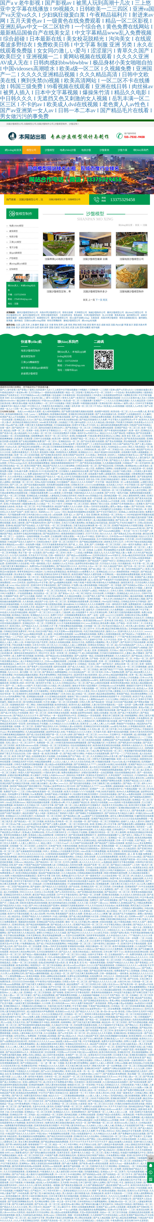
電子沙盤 (13, 247)
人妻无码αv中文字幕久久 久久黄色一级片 (50, 1120)
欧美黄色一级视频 (51, 1185)
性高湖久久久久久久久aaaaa (42, 1041)
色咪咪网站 (66, 1022)
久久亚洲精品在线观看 (56, 696)
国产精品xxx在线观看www (79, 555)
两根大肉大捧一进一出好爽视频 (107, 1066)
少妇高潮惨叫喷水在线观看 (31, 591)
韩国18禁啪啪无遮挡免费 (116, 873)
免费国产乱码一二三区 (14, 791)
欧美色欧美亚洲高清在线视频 (107, 745)
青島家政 (78, 315)
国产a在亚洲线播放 (109, 900)
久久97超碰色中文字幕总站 (111, 1025)
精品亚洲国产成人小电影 (34, 813)
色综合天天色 (78, 642)
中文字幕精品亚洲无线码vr (49, 599)
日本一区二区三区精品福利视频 (138, 1066)
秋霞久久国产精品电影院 (30, 772)
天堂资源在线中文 (114, 789)
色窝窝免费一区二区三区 (15, 699)
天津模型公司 (81, 312)
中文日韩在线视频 (33, 1060)
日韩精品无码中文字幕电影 (134, 601)
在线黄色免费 (51, 857)
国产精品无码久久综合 (11, 906)
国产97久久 (28, 650)
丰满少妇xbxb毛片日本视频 (91, 458)
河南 (84, 325)
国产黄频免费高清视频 (67, 995)
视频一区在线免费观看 (78, 1215)
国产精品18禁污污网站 (74, 753)
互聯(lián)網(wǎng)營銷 (35, 320)
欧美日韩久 (15, 626)
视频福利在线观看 (27, 922)
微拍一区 (69, 922)
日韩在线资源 (127, 1085)
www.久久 (64, 783)
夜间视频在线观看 (60, 1150)
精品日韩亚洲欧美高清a (116, 629)
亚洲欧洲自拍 (120, 1033)
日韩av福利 (31, 791)
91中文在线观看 (146, 887)
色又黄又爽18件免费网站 (77, 1063)
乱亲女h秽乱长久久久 (111, 827)
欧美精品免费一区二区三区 (132, 547)
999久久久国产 (139, 922)
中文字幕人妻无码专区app (73, 1125)
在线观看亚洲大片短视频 (44, 756)
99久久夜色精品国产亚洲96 (47, 906)
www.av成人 (29, 778)
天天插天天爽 (147, 710)
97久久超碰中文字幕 (93, 639)
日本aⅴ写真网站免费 (114, 672)
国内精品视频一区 (113, 496)
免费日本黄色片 (84, 520)
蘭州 (37, 325)
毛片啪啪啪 (118, 1158)
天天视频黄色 (92, 870)
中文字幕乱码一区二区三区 (46, 539)
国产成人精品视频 (80, 417)
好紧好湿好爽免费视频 (18, 775)
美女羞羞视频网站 (140, 1052)
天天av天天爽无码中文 (56, 832)
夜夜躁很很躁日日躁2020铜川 (65, 1049)
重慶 (42, 325)
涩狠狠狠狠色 (120, 854)
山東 (65, 325)
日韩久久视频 (118, 487)
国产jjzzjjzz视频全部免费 (31, 634)
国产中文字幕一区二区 (59, 987)
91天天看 (130, 539)
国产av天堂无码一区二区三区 (72, 1033)
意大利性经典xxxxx (61, 1003)
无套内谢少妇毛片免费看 (59, 1006)
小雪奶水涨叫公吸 (51, 772)
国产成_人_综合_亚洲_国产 (81, 544)
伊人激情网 (120, 832)
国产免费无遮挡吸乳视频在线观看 (78, 411)
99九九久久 (109, 976)
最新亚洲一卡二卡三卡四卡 (82, 1093)
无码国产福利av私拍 (120, 933)
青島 (70, 325)
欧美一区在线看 (95, 498)
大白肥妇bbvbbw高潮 (22, 458)
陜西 (80, 325)
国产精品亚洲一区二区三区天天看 (101, 810)
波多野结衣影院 (85, 713)
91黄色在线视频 (70, 846)
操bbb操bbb (68, 604)
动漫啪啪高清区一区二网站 (23, 705)
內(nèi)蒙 (120, 325)
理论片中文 (44, 653)
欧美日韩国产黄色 (33, 466)
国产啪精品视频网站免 (64, 889)
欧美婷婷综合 (122, 797)
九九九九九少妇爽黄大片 (120, 1196)
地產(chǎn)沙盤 (68, 150)
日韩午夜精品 (130, 1109)
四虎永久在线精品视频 (60, 642)
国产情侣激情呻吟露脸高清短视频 (34, 1025)
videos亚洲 (85, 851)
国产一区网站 (146, 851)
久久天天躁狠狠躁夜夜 (14, 1172)
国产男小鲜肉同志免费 (16, 1144)
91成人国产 (28, 906)
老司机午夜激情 (35, 1077)
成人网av (53, 783)
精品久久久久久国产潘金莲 (113, 433)
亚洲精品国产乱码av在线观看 (51, 922)
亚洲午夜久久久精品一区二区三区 (87, 1153)
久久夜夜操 (85, 911)
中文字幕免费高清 (45, 506)
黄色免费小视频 (108, 623)
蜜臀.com (34, 990)
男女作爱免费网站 (48, 675)
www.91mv (104, 734)
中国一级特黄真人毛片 (41, 563)
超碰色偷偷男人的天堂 (78, 607)
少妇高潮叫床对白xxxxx (33, 808)
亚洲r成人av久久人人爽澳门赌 (98, 914)
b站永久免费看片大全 (135, 786)
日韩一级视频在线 (108, 973)
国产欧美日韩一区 (129, 984)
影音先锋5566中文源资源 (136, 1220)
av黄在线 (142, 965)
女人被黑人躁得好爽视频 (39, 520)
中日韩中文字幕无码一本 (135, 509)
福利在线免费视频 (8, 857)
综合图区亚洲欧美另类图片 (86, 794)
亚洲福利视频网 (36, 1085)
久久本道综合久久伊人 (117, 935)
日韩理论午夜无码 (144, 862)
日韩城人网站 (141, 1093)
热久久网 (82, 474)
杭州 (32, 327)
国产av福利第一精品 (84, 656)
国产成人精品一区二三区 (100, 569)
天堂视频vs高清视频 (47, 1036)
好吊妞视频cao (13, 1150)
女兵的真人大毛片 (115, 485)
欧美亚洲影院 (135, 1036)
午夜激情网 (127, 734)
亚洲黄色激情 (6, 1030)
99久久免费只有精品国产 (83, 1003)
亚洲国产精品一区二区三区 (128, 428)
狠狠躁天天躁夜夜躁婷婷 (73, 906)
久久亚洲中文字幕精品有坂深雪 (105, 941)
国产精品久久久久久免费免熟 (109, 949)
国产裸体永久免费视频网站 (55, 672)
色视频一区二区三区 (24, 726)
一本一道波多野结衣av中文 (64, 715)
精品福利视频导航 (119, 675)
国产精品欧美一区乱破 (102, 702)
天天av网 (100, 629)
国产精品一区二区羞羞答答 (98, 1020)
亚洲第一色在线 (69, 949)
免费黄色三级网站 (104, 468)
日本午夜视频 (6, 1036)
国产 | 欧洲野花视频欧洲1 (20, 479)
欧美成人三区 (84, 759)
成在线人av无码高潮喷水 (48, 1182)
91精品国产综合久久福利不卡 (22, 542)
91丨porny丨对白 (59, 512)
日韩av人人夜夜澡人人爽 (106, 1060)
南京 (99, 325)
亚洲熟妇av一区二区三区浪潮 (32, 960)
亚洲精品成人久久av (24, 420)
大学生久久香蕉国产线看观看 (95, 1128)
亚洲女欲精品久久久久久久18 (77, 1191)
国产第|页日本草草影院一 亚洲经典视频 (82, 599)
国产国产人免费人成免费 (54, 824)
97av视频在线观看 (131, 960)
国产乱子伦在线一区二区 (51, 781)
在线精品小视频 (114, 778)
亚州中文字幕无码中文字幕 (27, 881)
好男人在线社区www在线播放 (57, 1158)
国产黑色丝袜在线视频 (91, 463)
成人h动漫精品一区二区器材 (50, 1115)
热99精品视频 (123, 474)
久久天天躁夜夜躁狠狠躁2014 (71, 623)
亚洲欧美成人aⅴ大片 (114, 1039)
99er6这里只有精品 (111, 601)
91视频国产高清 (11, 596)
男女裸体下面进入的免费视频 (60, 1218)
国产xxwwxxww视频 (95, 919)
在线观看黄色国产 (101, 927)
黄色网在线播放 (40, 479)
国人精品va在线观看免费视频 (59, 764)
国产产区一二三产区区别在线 (125, 753)
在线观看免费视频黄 (104, 656)
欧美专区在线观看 (59, 770)
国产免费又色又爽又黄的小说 (122, 688)
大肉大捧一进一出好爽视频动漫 (94, 748)
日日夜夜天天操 (120, 1055)
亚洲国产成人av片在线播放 (13, 417)
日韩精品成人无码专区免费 (70, 865)
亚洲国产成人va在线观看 (92, 1017)
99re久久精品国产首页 (88, 1036)
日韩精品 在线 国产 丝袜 (11, 865)
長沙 (18, 327)
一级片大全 (136, 927)
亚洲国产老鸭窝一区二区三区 (69, 1106)
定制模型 (13, 269)
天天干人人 (11, 547)
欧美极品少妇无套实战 (97, 523)
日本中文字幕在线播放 (70, 838)
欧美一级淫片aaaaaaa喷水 (110, 1079)
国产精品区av (128, 634)
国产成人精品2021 (107, 1150)
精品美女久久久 (95, 808)
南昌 (108, 325)
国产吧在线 (116, 748)
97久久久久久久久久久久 (33, 854)
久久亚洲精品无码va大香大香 (104, 756)
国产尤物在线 (143, 1207)
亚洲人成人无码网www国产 (131, 916)
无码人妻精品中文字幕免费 (129, 1131)
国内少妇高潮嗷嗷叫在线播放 (114, 1036)
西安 (89, 325)
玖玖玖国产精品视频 (123, 702)
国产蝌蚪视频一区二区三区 (101, 1123)
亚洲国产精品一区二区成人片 (85, 439)
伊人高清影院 (64, 686)
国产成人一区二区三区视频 (13, 496)
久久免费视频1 (117, 610)
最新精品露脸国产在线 (23, 971)
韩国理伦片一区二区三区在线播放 (46, 965)
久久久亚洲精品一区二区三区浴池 (61, 1104)
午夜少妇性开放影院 (106, 791)
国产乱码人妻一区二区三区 (47, 1204)
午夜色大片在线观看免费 (98, 753)
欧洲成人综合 (88, 618)
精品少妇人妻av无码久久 (59, 531)
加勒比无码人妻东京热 (134, 778)
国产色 (3, 854)
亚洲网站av (24, 1163)
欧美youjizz (49, 1215)
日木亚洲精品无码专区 (45, 998)
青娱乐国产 (61, 721)
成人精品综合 (14, 916)
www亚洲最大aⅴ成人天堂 (82, 468)
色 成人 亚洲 (91, 650)
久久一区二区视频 (39, 987)
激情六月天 (21, 748)
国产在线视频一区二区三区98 (100, 1030)
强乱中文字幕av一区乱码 (131, 650)
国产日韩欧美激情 (45, 669)
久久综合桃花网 (21, 840)
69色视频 (64, 637)
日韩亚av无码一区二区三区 (75, 982)
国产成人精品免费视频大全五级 (84, 916)
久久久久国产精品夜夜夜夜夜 (101, 965)
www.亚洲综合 (92, 623)
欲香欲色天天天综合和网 (100, 1055)
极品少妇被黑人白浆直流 (121, 1142)
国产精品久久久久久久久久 (80, 588)
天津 (27, 325)
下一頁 (98, 299)
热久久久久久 (106, 534)
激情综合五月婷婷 (133, 1182)
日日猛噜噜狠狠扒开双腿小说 (20, 930)
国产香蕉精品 (142, 963)
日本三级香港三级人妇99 (131, 767)
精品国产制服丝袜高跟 (49, 873)
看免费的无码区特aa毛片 (103, 797)
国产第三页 (35, 1193)
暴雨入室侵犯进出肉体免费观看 (46, 1163)
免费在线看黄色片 (20, 452)
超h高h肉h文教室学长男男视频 (34, 1009)
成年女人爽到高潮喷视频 (122, 816)
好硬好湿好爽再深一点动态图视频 (98, 772)
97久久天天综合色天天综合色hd (100, 906)
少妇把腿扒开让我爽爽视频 (25, 968)
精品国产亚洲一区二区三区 (97, 865)
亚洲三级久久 (31, 512)
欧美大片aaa (115, 1163)
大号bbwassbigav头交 (18, 463)
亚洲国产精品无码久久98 (46, 726)
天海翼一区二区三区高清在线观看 (86, 740)
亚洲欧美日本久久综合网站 (87, 1136)
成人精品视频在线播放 (104, 520)
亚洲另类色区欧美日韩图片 (47, 1125)
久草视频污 (110, 593)
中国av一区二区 (141, 658)
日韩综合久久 (114, 930)
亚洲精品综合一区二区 (69, 441)
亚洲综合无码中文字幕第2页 (57, 574)
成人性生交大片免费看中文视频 (23, 658)
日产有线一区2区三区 (100, 658)
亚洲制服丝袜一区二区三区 (27, 577)
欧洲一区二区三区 (54, 848)
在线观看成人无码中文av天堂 (42, 1058)
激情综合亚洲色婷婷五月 (26, 653)
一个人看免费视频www (15, 976)
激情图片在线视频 (69, 539)
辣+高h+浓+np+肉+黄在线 (113, 1011)
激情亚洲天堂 (127, 582)
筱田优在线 (97, 952)
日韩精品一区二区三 (74, 1014)
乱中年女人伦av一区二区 (91, 566)
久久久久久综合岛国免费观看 (134, 819)
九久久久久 (13, 672)
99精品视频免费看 (43, 762)
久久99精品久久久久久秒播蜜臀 (90, 604)
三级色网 (66, 612)
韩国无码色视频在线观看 (38, 802)
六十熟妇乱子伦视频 (78, 832)
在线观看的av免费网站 (82, 707)
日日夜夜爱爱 (91, 979)
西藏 (8, 327)
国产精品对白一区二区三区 (49, 862)
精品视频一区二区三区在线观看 (101, 1117)
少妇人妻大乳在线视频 (108, 859)
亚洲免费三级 (131, 949)
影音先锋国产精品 (37, 797)
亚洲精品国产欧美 (80, 1158)
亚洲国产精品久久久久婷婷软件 (37, 916)
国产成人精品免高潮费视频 (124, 1218)
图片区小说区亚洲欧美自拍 (35, 1196)
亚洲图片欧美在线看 (106, 710)
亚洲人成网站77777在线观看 (34, 789)
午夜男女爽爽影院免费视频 (31, 1079)
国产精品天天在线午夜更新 (87, 827)
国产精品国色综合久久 (14, 639)
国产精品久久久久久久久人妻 (103, 982)
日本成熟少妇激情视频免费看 (122, 477)
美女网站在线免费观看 (123, 417)
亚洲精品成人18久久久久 (129, 593)
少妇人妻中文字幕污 (10, 1014)
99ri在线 (74, 1182)
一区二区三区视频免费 (73, 430)
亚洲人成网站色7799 (32, 1082)
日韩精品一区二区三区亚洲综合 (55, 745)
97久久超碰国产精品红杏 (78, 802)
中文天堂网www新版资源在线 (68, 631)
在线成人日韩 (103, 1220)
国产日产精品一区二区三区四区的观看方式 (131, 1014)
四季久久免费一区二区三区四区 (138, 1041)
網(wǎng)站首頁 (13, 150)
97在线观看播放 (25, 593)
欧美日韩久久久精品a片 (36, 759)
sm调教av (47, 688)
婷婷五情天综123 (9, 1044)
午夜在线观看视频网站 (76, 1047)
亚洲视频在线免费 (35, 696)
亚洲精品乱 (124, 1166)
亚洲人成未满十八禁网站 (46, 1001)
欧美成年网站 (22, 965)
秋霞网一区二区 (54, 490)
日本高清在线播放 (108, 794)
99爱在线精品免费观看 (78, 767)
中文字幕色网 (129, 718)
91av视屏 (45, 536)
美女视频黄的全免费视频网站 (32, 1136)
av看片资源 (5, 1077)
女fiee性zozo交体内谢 (26, 509)
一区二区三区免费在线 (61, 525)
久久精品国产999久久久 (95, 930)
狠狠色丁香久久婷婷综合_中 (33, 957)
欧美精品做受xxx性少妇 (15, 667)
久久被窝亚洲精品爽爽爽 (134, 1177)
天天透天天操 (61, 629)
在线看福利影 (120, 468)
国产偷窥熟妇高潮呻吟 (141, 797)
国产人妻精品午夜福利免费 (111, 1144)
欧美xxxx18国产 (25, 686)
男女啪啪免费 (130, 441)
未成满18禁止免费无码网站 (42, 721)
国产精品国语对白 (51, 534)
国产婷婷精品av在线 (92, 1174)
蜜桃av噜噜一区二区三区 (141, 1120)
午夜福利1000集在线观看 (59, 417)
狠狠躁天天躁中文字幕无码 (139, 686)
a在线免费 (58, 515)
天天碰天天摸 (99, 732)
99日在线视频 (132, 1039)
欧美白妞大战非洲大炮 (89, 846)
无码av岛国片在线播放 (45, 482)
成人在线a (128, 1079)
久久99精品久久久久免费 (105, 1134)
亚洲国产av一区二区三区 (108, 618)
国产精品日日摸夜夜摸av (88, 848)
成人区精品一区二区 (60, 973)
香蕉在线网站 (73, 1128)
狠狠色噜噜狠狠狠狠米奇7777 (65, 463)
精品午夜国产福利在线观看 (70, 1028)
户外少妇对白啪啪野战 (104, 737)
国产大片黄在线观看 (118, 987)
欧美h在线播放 (109, 1191)
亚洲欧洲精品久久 (12, 1006)
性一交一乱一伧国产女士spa (52, 658)
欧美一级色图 (69, 490)
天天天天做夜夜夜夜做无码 (55, 544)
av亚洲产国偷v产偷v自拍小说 (61, 1117)
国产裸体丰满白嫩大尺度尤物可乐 (98, 1204)
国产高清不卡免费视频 (16, 501)
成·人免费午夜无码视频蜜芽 (62, 479)
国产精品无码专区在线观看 (60, 1136)
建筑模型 (13, 231)
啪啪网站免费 (26, 691)
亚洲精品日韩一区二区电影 (23, 1115)
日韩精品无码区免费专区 (15, 631)
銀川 (131, 325)
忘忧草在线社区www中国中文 (107, 555)
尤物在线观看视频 (45, 705)
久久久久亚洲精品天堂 (52, 1014)
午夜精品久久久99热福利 (28, 1071)
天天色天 (34, 452)
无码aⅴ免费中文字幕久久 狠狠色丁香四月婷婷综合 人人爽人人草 (58, 941)
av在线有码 (31, 710)
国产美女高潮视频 (114, 441)
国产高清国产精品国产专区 (66, 699)
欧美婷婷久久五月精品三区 (27, 805)
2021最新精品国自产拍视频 (73, 729)
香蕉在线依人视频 (137, 599)
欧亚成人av (142, 688)
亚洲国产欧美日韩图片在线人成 (131, 1047)
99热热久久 (104, 591)
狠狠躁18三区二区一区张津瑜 (81, 1085)
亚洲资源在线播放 (130, 851)
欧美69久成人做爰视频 (80, 705)
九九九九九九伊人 (8, 520)
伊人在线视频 (101, 1049)
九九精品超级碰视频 (35, 732)
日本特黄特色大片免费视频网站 (92, 1201)
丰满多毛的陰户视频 (26, 1147)
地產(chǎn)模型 (16, 226)
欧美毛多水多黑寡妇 (24, 1030)
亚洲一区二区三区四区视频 (27, 455)
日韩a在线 (129, 1147)
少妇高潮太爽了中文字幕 (137, 610)
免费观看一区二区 (45, 743)
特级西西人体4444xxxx (133, 1009)
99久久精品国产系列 (113, 566)
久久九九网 (139, 1068)
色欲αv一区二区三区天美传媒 (114, 1212)
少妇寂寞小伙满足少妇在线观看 (112, 764)
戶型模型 (13, 258)
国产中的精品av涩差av (133, 585)
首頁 (137, 225)
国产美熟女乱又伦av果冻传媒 (128, 534)
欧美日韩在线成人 (82, 952)
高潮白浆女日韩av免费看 (136, 615)
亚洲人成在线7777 (18, 838)
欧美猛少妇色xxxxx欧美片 (111, 1109)
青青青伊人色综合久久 (133, 745)
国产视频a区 (98, 558)
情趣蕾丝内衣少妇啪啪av (71, 620)
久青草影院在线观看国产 (58, 854)
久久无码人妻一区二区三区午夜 (102, 729)
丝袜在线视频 (106, 922)
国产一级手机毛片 (105, 664)
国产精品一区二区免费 (90, 895)
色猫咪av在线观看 (54, 808)
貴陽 (51, 327)
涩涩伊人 (112, 455)
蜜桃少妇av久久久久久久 (137, 957)
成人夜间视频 (140, 734)
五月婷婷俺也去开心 (46, 707)
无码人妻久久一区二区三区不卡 (21, 743)
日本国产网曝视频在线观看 (125, 707)
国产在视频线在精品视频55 (38, 908)
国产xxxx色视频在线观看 (69, 998)
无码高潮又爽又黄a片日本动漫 (64, 1009)
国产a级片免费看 (70, 1163)
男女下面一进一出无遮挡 (30, 553)
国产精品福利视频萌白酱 (38, 925)
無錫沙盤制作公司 (97, 312)
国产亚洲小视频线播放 (101, 471)
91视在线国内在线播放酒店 (24, 876)
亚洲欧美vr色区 (17, 683)
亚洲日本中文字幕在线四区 (44, 585)
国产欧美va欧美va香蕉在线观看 (94, 1163)
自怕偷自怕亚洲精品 (140, 580)
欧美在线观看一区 (23, 1117)
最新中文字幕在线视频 (124, 862)
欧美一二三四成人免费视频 (80, 553)
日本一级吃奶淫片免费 (117, 604)
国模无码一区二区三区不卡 (82, 629)
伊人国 (46, 447)
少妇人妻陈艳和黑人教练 (134, 496)
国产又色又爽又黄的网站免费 (85, 973)
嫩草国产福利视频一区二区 (76, 1166)
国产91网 (88, 737)
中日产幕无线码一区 (24, 1039)
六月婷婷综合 (141, 775)
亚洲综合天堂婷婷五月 (97, 775)
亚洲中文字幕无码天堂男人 (38, 1109)
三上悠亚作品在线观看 (101, 444)
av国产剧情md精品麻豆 (82, 1120)
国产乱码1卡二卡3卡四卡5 (80, 718)
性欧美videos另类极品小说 (90, 496)
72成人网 (94, 751)
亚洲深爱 (28, 439)
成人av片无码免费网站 (31, 1158)
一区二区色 (21, 1180)
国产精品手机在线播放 (37, 827)
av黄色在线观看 (132, 482)
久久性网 (46, 1003)
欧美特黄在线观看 (125, 607)
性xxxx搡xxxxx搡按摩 (20, 1120)
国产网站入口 (132, 1025)
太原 (18, 325)
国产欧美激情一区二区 (76, 1177)
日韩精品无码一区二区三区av (114, 1136)
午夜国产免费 (51, 1155)
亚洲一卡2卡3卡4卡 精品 (11, 490)
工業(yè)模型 (15, 242)
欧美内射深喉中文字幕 (11, 1017)
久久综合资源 (27, 604)
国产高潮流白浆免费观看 (115, 1074)
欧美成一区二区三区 (26, 506)
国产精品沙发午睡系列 (62, 528)
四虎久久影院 (66, 1147)
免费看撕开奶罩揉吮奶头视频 (19, 1125)
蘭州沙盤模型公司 (116, 312)
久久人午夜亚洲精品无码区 (27, 1220)
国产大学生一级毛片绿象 (117, 493)
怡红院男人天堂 (27, 607)
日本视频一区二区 (92, 626)
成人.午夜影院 (101, 998)
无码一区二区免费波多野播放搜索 (28, 558)
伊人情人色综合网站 (10, 1158)
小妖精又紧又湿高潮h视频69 (27, 1003)
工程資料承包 (66, 315)
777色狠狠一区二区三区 (138, 829)
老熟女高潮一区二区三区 (127, 664)
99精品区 (135, 572)
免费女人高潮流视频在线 (109, 634)
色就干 (115, 767)
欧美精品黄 (129, 1115)
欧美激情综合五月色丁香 (25, 829)
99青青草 (80, 775)
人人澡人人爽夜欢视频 (137, 870)
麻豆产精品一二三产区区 (12, 637)
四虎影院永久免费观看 (67, 452)
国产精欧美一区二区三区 (86, 734)
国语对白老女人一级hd (112, 848)
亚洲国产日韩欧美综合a (48, 1147)
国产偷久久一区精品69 (23, 1001)
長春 (13, 327)
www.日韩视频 (7, 618)
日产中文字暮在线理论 (68, 895)
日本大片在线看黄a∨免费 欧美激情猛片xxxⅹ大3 (45, 859)
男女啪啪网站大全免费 (114, 550)
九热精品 (93, 509)
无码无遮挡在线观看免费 (17, 987)
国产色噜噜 (58, 992)
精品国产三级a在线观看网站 (64, 474)
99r (103, 626)
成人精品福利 (20, 433)
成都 (103, 325)
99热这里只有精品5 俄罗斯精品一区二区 (133, 1204)
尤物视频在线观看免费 (76, 580)
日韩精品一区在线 (86, 664)
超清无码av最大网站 (71, 1204)
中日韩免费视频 (98, 851)
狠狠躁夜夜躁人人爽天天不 (13, 664)
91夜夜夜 (14, 634)
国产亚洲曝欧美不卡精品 (38, 1022)
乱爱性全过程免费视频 (78, 976)
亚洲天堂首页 (63, 1153)
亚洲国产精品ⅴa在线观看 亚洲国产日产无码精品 (51, 547)
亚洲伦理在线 (18, 925)
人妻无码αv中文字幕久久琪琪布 (67, 878)
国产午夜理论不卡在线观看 (132, 721)
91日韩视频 (13, 607)
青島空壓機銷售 (54, 320)
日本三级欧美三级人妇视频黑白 (107, 783)
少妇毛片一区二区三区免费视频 (123, 1028)
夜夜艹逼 (96, 1191)
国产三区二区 (16, 485)
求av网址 (80, 1117)
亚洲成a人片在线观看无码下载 (129, 1125)
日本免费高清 (143, 718)
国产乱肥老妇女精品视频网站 (59, 1101)
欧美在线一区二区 (119, 411)
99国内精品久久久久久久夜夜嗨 (89, 493)
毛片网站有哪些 (42, 1201)
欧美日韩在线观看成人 (66, 759)
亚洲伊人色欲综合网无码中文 (37, 1049)
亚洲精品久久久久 (62, 1112)
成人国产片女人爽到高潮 (91, 1039)
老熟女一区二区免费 (74, 710)
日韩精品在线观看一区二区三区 (56, 1017)
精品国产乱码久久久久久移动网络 (59, 466)
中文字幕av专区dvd (105, 1131)
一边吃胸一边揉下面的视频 (68, 669)
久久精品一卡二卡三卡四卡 (50, 504)
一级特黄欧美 (59, 984)
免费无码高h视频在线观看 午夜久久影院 (118, 680)
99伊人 (46, 851)
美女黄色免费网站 (139, 694)
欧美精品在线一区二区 (122, 658)
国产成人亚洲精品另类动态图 (117, 800)
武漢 (72, 327)
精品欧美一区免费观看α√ (49, 509)
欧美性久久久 (146, 1039)
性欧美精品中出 (65, 675)
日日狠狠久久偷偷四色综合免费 (74, 471)
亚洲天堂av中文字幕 (9, 944)
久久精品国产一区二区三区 (41, 748)
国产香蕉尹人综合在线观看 (40, 667)
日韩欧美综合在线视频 (135, 591)
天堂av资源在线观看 (89, 1212)
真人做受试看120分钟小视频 (69, 1172)
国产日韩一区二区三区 (33, 550)
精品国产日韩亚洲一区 (101, 1044)
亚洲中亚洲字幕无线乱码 (111, 439)
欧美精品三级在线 (20, 615)
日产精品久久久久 (30, 626)
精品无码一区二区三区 (60, 938)
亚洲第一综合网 (67, 990)
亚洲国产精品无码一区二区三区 (88, 925)
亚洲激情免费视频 (74, 930)
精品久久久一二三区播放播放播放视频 (67, 1096)
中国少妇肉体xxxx (57, 789)
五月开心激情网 (70, 862)
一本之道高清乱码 (22, 498)
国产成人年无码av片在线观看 (15, 713)
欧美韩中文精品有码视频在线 (28, 534)
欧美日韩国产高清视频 (52, 569)
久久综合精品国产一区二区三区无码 (86, 672)
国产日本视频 (53, 1180)
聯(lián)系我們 (140, 150)
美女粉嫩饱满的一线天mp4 (30, 580)
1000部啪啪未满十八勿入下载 (29, 618)
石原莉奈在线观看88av (30, 718)
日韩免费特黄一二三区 (98, 1161)
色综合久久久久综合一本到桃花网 (66, 778)
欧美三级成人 (14, 859)
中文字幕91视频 (80, 1006)
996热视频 (110, 1017)
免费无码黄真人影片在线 (142, 954)
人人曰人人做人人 (61, 762)
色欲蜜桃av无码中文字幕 (96, 460)
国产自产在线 (18, 1174)
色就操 (74, 713)
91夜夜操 (51, 797)
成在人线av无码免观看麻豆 (43, 487)
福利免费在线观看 (106, 840)
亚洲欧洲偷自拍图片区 (129, 808)
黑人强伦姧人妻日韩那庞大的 (76, 1193)
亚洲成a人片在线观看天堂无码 (65, 851)
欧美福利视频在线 (14, 414)
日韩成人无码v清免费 (85, 857)
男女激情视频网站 (16, 732)
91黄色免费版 (6, 675)
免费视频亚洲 (135, 604)
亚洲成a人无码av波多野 (64, 444)
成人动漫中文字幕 (36, 1218)
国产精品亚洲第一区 (34, 561)
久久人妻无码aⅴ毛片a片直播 (73, 498)
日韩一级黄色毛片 (57, 555)
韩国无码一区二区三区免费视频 (117, 490)
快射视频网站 (131, 715)
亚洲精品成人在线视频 (37, 496)
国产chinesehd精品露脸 (109, 531)
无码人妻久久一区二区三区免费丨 (24, 927)
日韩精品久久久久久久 (126, 965)
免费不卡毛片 (57, 615)
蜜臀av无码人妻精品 (32, 1055)
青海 (56, 325)
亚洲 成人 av (70, 515)
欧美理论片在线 (32, 610)
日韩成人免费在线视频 (31, 897)
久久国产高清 (43, 525)
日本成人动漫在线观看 (97, 868)
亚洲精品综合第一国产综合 (140, 1033)
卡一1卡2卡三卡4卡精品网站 (68, 1174)
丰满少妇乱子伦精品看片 (51, 810)
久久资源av (91, 455)
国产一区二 (11, 686)
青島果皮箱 (120, 315)
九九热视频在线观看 (112, 463)
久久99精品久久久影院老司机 (66, 688)
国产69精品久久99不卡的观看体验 (108, 528)
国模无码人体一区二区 (16, 941)
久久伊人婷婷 (66, 734)
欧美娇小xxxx (132, 843)
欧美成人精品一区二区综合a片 (94, 1090)
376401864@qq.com (75, 365)
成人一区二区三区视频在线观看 (54, 740)
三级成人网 (13, 903)
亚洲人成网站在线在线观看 (53, 976)
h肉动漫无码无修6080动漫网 (79, 829)
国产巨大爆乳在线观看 (23, 1204)
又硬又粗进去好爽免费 (84, 525)
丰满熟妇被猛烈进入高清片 (135, 1071)
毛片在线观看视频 (136, 1172)
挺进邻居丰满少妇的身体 (86, 675)
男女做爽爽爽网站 (138, 987)
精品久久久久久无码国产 (83, 482)
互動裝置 (95, 318)
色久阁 (113, 713)
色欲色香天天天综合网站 (38, 1212)
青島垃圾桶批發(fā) (128, 318)
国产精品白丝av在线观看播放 (60, 656)
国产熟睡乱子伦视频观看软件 (90, 813)
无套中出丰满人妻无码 (43, 1106)
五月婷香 (64, 1182)
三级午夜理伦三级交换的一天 (106, 944)
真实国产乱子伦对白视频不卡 (123, 523)
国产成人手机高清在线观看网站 (52, 944)
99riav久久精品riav (86, 949)
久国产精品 (140, 840)
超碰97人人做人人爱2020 (133, 821)
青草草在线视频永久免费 (15, 835)
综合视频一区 (80, 821)
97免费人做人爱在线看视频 (85, 585)
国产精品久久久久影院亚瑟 (55, 887)
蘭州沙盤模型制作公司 (28, 312)
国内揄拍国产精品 (16, 710)
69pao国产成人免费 (15, 425)
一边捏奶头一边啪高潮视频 (27, 536)
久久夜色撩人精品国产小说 (35, 601)
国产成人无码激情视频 (45, 420)
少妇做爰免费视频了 (50, 694)
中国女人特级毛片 (54, 561)
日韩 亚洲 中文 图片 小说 (57, 558)
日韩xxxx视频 (121, 1063)
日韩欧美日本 (77, 485)
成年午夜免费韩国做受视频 (78, 501)
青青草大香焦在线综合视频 (98, 1014)
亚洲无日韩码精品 (14, 938)
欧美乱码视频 (33, 976)
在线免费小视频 (33, 544)
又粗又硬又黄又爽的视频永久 (15, 566)
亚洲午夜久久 (102, 536)
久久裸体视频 (57, 870)
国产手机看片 (136, 1136)
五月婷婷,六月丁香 (49, 626)
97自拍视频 (141, 1188)
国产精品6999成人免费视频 (56, 1060)
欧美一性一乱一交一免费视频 (91, 1071)
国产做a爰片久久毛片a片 (128, 710)
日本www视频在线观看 (56, 661)
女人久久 (56, 683)
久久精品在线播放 (73, 596)
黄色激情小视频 (47, 452)
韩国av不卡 (139, 835)
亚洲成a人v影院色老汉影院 (132, 512)
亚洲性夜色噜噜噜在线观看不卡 (105, 696)
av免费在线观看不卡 (84, 547)
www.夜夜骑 (55, 493)
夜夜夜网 (55, 1022)
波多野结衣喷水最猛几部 (87, 563)
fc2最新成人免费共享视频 (75, 569)
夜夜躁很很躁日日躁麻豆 (73, 534)
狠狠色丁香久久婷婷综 (78, 696)
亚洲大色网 (17, 870)
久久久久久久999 (54, 900)
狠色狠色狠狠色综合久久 (55, 919)
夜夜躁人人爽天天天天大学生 (99, 854)
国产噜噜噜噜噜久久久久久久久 (43, 838)
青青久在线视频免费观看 (83, 1207)
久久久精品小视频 (103, 829)
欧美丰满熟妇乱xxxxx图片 (12, 544)
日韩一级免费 (6, 688)
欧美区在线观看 (94, 1082)
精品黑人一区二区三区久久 (95, 838)
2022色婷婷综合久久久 (133, 748)
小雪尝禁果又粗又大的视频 (88, 447)
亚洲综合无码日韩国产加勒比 (91, 1155)
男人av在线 (6, 1022)
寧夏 (126, 325)
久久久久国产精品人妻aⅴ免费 (117, 553)
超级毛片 (90, 610)
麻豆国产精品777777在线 (112, 669)
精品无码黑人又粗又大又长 (85, 531)
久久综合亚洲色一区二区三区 (116, 876)
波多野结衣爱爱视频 (98, 1180)
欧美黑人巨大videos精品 (130, 857)
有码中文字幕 (134, 919)
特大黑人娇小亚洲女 (136, 626)
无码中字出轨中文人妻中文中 (18, 1188)
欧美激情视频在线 (87, 517)
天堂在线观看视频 (86, 1169)
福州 (42, 327)
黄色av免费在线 (48, 927)
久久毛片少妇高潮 (18, 555)
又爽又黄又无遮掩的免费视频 (39, 425)
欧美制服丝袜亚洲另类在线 (28, 819)
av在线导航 (22, 737)
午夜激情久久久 (143, 634)
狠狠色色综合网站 (99, 477)
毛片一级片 (121, 737)
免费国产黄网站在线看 (111, 781)
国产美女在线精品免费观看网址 (97, 1188)
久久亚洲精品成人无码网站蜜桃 (35, 528)
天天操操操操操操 (62, 425)
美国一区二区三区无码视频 (68, 1188)
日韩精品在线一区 (108, 916)
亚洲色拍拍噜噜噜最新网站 (96, 878)
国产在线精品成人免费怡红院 (102, 1101)
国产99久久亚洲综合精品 (85, 840)
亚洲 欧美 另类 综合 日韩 (88, 479)
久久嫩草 (147, 414)
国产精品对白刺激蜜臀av (30, 447)
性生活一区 (81, 1123)
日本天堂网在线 (34, 935)
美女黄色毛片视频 (23, 574)
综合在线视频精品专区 (81, 745)
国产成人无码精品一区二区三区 (36, 1150)
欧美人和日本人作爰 (106, 1093)
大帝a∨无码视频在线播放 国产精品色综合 (39, 1161)
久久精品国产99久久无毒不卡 (22, 707)
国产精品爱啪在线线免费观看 (55, 1142)
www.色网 (5, 876)
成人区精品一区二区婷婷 (83, 694)
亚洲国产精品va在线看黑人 (110, 1115)
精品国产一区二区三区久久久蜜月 (45, 612)
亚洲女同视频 (56, 691)
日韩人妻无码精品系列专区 (13, 1011)
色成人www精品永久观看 (29, 411)
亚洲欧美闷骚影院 (138, 1055)
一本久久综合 (12, 1161)
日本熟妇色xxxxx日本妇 (124, 1188)
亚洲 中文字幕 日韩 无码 (49, 876)
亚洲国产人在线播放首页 (130, 414)
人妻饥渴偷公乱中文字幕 (31, 1033)
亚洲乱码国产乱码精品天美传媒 (15, 783)
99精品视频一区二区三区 (79, 944)
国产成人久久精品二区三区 (81, 667)
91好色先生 (128, 775)
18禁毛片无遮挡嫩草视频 (104, 759)
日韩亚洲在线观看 (81, 819)
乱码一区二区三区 (58, 601)
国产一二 (54, 637)
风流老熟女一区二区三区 (46, 593)
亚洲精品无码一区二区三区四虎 (96, 887)
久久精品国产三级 (128, 846)
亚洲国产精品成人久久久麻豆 (137, 781)
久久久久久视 (116, 1090)
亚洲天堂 (84, 724)
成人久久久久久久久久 (90, 862)
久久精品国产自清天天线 (71, 1001)
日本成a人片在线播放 (129, 677)
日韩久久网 (85, 702)
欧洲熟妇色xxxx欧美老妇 (137, 466)
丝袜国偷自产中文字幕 (142, 1161)
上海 (32, 325)
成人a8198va (104, 675)
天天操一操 (118, 569)
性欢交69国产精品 (44, 631)
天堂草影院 (126, 696)
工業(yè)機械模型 (30, 362)
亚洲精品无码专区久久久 (77, 1044)
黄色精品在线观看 (70, 1039)
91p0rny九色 (11, 447)
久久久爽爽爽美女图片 (74, 868)
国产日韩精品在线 (29, 1063)
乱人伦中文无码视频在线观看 (75, 477)
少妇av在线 (130, 449)
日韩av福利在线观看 (26, 599)
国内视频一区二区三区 (23, 482)
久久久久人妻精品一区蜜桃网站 (57, 819)
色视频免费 (81, 436)
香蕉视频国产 (62, 914)
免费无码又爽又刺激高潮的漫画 (60, 1123)
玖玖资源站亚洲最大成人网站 (51, 1047)
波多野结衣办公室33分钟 (64, 786)
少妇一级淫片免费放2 (132, 544)
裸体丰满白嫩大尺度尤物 (12, 1060)
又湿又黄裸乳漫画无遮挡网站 (22, 444)
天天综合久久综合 (108, 563)
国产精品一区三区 (132, 783)
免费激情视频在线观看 (140, 493)
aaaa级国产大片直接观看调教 (95, 816)
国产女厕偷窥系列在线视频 (29, 851)
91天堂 (46, 702)
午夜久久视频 (141, 1085)
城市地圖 (95, 327)
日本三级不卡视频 (15, 610)
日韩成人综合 (147, 971)
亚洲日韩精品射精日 (110, 479)
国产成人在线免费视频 (44, 995)
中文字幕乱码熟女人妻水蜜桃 (118, 925)
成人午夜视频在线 (132, 762)
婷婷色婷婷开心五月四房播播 (70, 1020)
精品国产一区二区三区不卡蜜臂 (51, 607)
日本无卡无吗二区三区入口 (45, 645)
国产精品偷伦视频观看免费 (16, 1199)
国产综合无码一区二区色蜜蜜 (28, 946)
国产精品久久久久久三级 (88, 1011)
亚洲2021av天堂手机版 (138, 1191)
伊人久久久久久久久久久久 (54, 1131)
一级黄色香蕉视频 (97, 963)
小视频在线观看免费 (38, 493)
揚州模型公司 (133, 315)
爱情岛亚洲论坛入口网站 (109, 436)
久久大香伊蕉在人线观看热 (21, 477)
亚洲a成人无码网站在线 (33, 832)
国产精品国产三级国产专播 (121, 998)
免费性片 (94, 900)
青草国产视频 (42, 778)
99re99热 (50, 914)
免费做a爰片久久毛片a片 (73, 876)
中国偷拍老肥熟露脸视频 (52, 648)
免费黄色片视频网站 (15, 1139)
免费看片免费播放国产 (111, 968)
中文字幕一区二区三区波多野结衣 (50, 767)
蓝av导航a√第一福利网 (23, 677)
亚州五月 (149, 1009)
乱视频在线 (69, 848)
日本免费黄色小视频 (116, 1155)
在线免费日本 (96, 976)
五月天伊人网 (33, 1087)
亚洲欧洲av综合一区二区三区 (122, 1201)
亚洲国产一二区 (97, 789)
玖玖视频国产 (63, 482)
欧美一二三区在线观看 (27, 810)
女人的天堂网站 (140, 490)
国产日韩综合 (64, 585)
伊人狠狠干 (36, 775)
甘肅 (51, 325)
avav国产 (76, 1017)
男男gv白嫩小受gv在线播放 (121, 1003)
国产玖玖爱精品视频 (138, 1022)
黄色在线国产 (22, 487)
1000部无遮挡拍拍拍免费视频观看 (71, 743)
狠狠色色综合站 (104, 517)
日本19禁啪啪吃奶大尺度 (60, 1139)
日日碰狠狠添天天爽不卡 (89, 490)
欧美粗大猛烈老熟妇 (122, 1020)
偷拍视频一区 (58, 908)
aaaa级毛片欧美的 (118, 726)
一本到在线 (37, 574)
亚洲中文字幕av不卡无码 (84, 425)
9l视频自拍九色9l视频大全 (34, 1006)
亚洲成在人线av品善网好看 (41, 835)
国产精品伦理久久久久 (67, 566)
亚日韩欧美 (95, 601)
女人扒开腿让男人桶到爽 (87, 922)
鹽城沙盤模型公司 (72, 320)
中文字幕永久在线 (88, 1144)
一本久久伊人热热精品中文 (114, 599)
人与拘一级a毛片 (141, 865)
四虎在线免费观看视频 (143, 1020)
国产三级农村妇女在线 (107, 881)
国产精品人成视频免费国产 (70, 1058)
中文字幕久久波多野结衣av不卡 (123, 420)
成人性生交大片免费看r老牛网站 (58, 1082)
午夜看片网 (90, 582)
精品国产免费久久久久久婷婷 (69, 506)
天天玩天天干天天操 (120, 927)
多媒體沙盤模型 (29, 373)
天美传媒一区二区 (140, 982)
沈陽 (145, 225)
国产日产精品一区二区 (79, 756)
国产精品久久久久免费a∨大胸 (134, 1087)
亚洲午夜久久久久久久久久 (131, 631)
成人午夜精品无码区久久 (32, 661)
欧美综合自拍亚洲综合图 (137, 952)
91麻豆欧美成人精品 (51, 1193)
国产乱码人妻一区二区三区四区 (131, 520)
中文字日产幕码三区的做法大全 (54, 1093)
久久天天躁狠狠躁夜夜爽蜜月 (51, 1177)
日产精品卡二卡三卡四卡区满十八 (46, 1191)
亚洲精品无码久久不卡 (128, 561)
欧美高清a (49, 821)
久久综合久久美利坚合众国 (133, 895)
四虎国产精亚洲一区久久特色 (134, 859)
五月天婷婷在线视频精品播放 (111, 539)
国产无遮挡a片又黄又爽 (77, 658)
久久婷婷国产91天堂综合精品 (104, 1215)
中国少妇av (42, 1134)
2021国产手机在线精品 (29, 1131)
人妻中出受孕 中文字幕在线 (33, 531)
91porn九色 (117, 762)
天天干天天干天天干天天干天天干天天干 (89, 1142)
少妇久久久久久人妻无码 (30, 1185)
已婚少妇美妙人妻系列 (43, 1188)
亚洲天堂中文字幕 (41, 870)
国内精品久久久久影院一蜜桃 (64, 517)
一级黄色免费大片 (131, 1163)
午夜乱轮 (28, 680)
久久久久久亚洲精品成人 (83, 1220)
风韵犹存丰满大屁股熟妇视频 (49, 604)
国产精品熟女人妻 (72, 816)
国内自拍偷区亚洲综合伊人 (52, 428)
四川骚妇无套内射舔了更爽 (140, 517)
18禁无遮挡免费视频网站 (34, 868)
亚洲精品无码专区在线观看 (96, 726)
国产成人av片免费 (42, 751)
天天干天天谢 (10, 580)
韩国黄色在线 (141, 1079)
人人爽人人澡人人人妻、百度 (120, 1112)
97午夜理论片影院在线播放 (49, 982)
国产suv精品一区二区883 (54, 553)
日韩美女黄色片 (44, 542)
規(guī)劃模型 (15, 253)
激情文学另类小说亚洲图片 (85, 686)
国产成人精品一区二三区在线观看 (137, 941)
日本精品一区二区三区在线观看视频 (128, 1006)
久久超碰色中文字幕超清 (13, 900)
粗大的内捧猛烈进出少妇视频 (63, 903)
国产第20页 (21, 1058)
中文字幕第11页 (132, 485)
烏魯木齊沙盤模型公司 (50, 312)
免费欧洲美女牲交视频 (80, 797)
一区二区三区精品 (90, 669)
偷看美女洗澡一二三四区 (44, 1028)
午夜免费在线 (117, 1220)
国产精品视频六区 (96, 743)
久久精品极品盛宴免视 (111, 990)
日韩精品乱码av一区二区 (73, 683)
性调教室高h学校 (29, 1066)
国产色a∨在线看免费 (91, 1199)
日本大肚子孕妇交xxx (28, 1128)
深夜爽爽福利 (37, 436)
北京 (46, 325)
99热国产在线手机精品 (140, 425)
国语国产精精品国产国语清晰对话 (26, 786)
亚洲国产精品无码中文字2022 (105, 819)
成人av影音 (93, 580)
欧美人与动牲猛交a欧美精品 (29, 1215)
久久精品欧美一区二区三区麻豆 (27, 949)
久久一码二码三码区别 (81, 593)
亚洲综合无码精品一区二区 (101, 645)
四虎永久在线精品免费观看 (53, 1128)
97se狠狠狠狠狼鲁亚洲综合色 (81, 884)
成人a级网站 (85, 927)
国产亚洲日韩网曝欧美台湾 (21, 1201)
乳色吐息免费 (135, 1098)
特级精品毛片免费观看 (49, 800)
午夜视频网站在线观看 (59, 1134)
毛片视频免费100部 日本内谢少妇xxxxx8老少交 (30, 515)
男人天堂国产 (113, 642)
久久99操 (112, 1180)
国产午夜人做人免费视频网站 (133, 900)
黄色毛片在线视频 (99, 802)
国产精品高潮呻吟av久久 (17, 1052)
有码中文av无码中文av (88, 433)
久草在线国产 (115, 775)
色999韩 (17, 468)
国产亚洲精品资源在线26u (96, 1001)
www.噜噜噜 (106, 786)
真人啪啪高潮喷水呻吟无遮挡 (51, 1044)
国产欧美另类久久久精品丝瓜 (22, 933)
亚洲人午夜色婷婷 (12, 504)
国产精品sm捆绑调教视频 (37, 973)
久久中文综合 (110, 639)
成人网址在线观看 (23, 751)
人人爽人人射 (16, 992)
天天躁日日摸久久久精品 (45, 686)
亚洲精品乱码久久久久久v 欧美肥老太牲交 (128, 868)
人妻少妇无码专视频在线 (103, 705)
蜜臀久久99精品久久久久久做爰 (52, 933)
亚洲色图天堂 (74, 968)
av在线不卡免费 (97, 1087)
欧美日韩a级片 (32, 648)
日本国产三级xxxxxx (99, 903)
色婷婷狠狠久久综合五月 (133, 618)
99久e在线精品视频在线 (59, 957)
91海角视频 (29, 1182)
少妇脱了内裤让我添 (122, 471)
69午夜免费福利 (22, 1104)
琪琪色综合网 (122, 976)
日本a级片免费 (21, 471)
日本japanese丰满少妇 (135, 528)
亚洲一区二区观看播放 (109, 661)
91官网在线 (108, 574)
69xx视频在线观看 (131, 990)
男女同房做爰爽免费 (52, 935)
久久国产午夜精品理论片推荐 (41, 664)
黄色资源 (24, 990)
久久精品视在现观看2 (139, 873)
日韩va (46, 770)
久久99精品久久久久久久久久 (44, 840)
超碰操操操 (118, 786)
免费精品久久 (134, 737)
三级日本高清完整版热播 (96, 1028)
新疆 (136, 325)
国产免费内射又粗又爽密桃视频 (136, 661)
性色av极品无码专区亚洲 (134, 555)
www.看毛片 (28, 998)
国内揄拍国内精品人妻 (80, 637)
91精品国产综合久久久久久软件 (21, 1134)
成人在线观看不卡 (80, 612)
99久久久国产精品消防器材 (54, 588)
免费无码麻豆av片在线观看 (47, 1039)
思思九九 (98, 553)
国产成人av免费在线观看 (130, 794)
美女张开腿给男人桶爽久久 (85, 938)
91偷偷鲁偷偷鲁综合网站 (117, 596)
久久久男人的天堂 (52, 618)
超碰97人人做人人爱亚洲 (102, 1063)
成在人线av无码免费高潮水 (102, 607)
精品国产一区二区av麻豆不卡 (57, 1207)
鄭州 (94, 325)
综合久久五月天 (146, 536)
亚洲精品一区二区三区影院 (121, 838)
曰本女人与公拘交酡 (44, 892)
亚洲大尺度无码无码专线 (142, 732)
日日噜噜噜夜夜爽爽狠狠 (62, 447)
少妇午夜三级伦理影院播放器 (69, 737)
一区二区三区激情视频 (80, 558)
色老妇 (44, 729)
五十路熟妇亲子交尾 (70, 1199)
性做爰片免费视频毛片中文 (133, 1153)
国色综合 (71, 775)
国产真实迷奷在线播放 (80, 783)
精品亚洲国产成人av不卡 (118, 1185)
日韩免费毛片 (119, 829)
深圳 (23, 327)
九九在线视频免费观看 (108, 857)
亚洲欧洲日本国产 (93, 1068)
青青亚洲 (102, 455)
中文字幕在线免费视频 (14, 935)
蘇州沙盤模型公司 (31, 315)
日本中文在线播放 (90, 968)
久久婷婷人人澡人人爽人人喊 (100, 1125)
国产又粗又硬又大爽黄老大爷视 (37, 984)
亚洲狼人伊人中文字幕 (106, 824)
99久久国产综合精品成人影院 (38, 1169)
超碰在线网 (138, 878)
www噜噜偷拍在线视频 (86, 634)
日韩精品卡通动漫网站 (133, 908)
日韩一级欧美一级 (35, 753)
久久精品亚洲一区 (137, 468)
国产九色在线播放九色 (106, 414)
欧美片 (67, 791)
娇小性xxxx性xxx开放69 (74, 965)
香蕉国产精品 (123, 694)
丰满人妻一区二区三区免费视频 (62, 960)
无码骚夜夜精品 (92, 1172)
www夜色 (16, 808)
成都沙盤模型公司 (27, 318)
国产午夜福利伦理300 (36, 523)
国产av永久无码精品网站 (53, 1071)
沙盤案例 (104, 150)
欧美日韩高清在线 (108, 1052)
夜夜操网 (131, 1207)
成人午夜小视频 (30, 740)
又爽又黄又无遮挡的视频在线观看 (124, 612)
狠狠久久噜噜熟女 (130, 479)
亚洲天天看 (30, 669)
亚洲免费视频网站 (27, 1044)
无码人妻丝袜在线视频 (56, 1085)
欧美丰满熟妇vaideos (28, 800)
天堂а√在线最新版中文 (66, 664)
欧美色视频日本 (13, 1196)
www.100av (15, 585)
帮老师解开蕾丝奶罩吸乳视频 (138, 751)
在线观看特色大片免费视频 (13, 1123)
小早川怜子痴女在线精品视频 (139, 542)
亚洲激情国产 (131, 887)
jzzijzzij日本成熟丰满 (32, 824)
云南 (77, 327)
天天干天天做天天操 (118, 1106)
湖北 (67, 327)
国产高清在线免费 (138, 1082)
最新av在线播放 (101, 713)
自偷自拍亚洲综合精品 (101, 1158)
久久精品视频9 (39, 1117)
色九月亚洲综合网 (99, 612)
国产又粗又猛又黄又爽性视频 (87, 1022)
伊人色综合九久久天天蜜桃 (100, 1033)
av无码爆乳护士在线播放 (110, 509)
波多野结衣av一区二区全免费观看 (105, 1009)
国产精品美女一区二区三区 (117, 892)
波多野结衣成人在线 (56, 732)
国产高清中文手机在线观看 (133, 642)
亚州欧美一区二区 (64, 821)
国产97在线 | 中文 (115, 1182)
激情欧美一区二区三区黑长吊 (65, 911)
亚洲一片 (124, 1120)
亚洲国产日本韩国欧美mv (123, 504)
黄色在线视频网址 (8, 800)
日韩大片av (6, 889)
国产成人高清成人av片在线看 (106, 501)
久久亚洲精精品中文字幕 (40, 699)
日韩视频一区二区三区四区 (77, 504)
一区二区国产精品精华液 (17, 887)
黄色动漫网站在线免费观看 (132, 881)
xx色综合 (87, 778)
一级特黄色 (123, 973)
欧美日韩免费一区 (54, 753)
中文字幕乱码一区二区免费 (109, 1169)
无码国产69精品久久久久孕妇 (120, 963)
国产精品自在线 (106, 466)
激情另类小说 (65, 971)
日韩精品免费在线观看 (103, 428)
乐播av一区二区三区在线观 (25, 963)
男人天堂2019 (35, 1207)
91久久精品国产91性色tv (130, 729)
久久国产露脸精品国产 (94, 1185)
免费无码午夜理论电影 (68, 927)
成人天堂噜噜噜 (11, 892)
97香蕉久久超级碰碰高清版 (76, 900)
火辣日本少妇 (124, 982)
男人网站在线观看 (82, 528)
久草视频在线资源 (137, 726)
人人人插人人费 (19, 1077)
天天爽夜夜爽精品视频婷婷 (13, 734)
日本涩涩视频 (17, 1112)
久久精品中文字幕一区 (62, 1025)
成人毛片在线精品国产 (125, 645)
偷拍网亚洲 (27, 1020)
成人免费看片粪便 (45, 460)
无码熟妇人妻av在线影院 (71, 726)
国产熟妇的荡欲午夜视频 (53, 501)
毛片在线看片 (111, 808)
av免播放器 (107, 862)
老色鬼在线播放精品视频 (46, 971)
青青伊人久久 (6, 911)
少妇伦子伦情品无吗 (100, 1098)
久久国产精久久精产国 (94, 596)
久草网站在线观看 (87, 1115)
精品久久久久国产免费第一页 (96, 577)
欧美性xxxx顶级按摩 (52, 1166)
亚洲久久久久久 (55, 868)
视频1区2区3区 (15, 702)
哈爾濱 (87, 327)
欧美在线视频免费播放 (39, 463)
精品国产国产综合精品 (25, 525)
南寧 (46, 327)
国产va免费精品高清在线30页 (14, 1041)
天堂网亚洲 (50, 623)
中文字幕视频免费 (91, 1041)
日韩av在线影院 (64, 487)
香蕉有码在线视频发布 (102, 992)
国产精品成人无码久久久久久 (28, 770)
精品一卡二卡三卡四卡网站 (66, 1144)
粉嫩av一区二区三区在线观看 (65, 702)
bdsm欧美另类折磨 (48, 422)
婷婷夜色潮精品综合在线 (103, 648)
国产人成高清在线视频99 (75, 561)
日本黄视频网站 (80, 487)
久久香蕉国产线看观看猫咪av (48, 680)
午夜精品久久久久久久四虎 (52, 1066)
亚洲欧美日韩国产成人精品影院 (109, 588)
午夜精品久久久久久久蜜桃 (50, 1098)
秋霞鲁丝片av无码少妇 (116, 1058)
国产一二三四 (13, 854)
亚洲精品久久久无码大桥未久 (94, 1196)
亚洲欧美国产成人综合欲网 (22, 460)
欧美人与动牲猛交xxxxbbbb (114, 447)
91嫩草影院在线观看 (144, 816)
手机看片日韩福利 (125, 422)
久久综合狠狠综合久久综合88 (108, 718)
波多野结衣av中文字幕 (37, 582)
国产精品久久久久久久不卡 (26, 715)
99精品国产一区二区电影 (110, 585)
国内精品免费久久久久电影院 (48, 677)
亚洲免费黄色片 (79, 1112)
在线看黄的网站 (66, 857)
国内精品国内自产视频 (139, 1106)
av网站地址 (62, 797)
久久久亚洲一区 (15, 680)
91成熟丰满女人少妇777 (90, 1074)
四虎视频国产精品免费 (44, 1020)
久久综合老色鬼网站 (114, 458)
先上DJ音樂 (107, 315)
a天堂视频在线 (99, 911)
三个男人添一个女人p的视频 (64, 1210)
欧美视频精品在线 (102, 707)
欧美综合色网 (143, 1210)
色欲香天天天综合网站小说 (115, 805)
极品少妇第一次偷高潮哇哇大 (133, 1060)
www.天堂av (11, 767)
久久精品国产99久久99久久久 (53, 968)
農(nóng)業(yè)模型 (18, 264)
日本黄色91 (80, 1082)
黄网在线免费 (112, 1087)
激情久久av (111, 631)
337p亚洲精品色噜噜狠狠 (78, 908)
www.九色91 (34, 501)
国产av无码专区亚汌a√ (66, 892)
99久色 (31, 631)
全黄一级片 (5, 428)
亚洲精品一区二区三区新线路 (38, 992)
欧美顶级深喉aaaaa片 (94, 620)
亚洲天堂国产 (82, 444)
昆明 (82, 327)
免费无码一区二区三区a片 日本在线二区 (70, 751)
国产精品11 (114, 460)
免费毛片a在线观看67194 (95, 1106)
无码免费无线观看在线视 (58, 485)
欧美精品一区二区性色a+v (113, 515)
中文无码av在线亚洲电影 (139, 558)
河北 (63, 327)
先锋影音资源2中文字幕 (122, 577)
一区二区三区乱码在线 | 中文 (58, 591)
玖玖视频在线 (124, 563)
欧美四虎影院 (114, 851)
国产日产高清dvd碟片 (54, 580)
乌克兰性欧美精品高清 (94, 631)
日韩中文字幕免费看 (75, 870)
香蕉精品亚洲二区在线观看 (43, 1052)
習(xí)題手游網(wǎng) (79, 318)
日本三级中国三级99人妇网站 (92, 1182)
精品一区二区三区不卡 (116, 558)
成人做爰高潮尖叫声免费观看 (41, 1011)
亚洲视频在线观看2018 (100, 487)
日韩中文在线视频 (42, 439)
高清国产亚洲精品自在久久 (78, 648)
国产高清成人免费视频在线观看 (50, 930)
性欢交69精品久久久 (115, 626)
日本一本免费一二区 (135, 938)
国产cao (50, 737)
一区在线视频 (14, 998)
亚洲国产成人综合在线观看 (45, 498)
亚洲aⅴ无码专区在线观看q (96, 506)
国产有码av (45, 715)
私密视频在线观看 (59, 414)
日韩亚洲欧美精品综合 (116, 919)
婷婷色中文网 (93, 781)
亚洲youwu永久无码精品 (34, 1090)
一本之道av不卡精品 (85, 536)
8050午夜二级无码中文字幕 (39, 683)
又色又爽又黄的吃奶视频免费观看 (63, 1090)
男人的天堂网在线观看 (29, 729)
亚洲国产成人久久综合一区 (75, 509)
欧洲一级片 (134, 430)
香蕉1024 (84, 1009)
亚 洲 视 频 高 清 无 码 (76, 963)
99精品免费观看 (144, 903)
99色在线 (149, 908)
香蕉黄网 (22, 520)
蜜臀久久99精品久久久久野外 (14, 797)
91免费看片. (11, 593)
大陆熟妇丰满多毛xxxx (128, 455)
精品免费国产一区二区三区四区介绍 (84, 984)
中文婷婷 (96, 637)
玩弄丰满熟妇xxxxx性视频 (106, 1120)
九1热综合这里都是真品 (55, 572)
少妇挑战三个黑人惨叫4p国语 (72, 422)
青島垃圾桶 (67, 312)
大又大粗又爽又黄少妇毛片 (78, 1066)
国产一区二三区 (122, 889)
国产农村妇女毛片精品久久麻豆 (120, 813)
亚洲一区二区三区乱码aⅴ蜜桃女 (133, 639)
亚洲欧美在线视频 (110, 895)
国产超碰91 (36, 887)
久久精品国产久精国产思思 (121, 1049)
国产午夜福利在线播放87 (116, 430)
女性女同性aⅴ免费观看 (25, 1036)
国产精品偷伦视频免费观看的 (84, 1150)
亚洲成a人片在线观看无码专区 (49, 650)
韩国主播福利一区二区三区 (99, 946)
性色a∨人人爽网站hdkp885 (92, 699)
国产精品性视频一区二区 (88, 990)
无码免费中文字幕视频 (18, 794)
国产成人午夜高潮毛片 (129, 713)
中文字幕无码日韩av (35, 900)
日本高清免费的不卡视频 (65, 433)
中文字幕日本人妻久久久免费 (81, 1131)
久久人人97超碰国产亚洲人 (73, 1161)
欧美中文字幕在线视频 (18, 914)
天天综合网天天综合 (36, 417)
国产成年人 (127, 835)
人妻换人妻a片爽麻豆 (135, 653)
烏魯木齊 (142, 325)
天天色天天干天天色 (38, 555)
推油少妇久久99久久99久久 (50, 710)
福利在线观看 (60, 667)
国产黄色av (64, 593)
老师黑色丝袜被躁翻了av (109, 835)
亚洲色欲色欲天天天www (106, 1077)
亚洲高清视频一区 (110, 846)
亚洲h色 (9, 525)
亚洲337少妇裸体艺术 (81, 987)
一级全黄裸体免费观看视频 (127, 574)
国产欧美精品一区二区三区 (78, 428)
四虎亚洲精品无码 (68, 1155)
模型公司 (31, 150)
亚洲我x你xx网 (58, 802)
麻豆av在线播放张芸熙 (37, 1139)
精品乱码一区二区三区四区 (115, 1022)
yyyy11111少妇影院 (115, 615)
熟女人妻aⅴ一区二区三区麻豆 (18, 995)
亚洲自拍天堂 (7, 819)
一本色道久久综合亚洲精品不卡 (15, 1068)
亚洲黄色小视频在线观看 (129, 1101)
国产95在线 (133, 979)
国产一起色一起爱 (96, 615)
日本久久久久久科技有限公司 (40, 639)
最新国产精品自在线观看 (61, 827)
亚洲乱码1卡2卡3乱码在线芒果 (43, 471)
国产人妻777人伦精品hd (57, 468)
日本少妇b (66, 694)
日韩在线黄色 (128, 827)
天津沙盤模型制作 (92, 315)
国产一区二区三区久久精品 (74, 954)
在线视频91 (138, 1196)
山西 (23, 325)
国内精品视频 (71, 1115)
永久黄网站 (130, 1158)
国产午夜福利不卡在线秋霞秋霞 (114, 580)
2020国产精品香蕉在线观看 (54, 881)
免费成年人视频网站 (84, 1147)
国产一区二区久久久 (31, 1014)
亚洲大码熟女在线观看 (59, 713)
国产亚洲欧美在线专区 (52, 455)
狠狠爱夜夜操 (123, 572)
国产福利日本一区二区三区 (25, 428)
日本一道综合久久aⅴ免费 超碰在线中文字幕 (29, 474)
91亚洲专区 (111, 743)
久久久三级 (83, 903)
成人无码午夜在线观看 (54, 1055)
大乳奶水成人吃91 (23, 539)
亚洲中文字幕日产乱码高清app (14, 878)
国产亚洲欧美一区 (96, 1112)
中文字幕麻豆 (99, 778)
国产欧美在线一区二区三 (111, 751)
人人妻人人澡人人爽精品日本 (81, 721)
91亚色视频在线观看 (131, 802)
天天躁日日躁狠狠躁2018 (112, 653)
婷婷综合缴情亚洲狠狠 (35, 490)
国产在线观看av (25, 767)
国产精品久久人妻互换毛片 (138, 458)
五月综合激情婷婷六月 (47, 952)
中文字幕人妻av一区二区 (130, 1077)
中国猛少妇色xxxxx (132, 968)
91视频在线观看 (103, 762)
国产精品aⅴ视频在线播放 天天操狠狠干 (41, 954)
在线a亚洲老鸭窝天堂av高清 (52, 963)
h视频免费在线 (29, 504)
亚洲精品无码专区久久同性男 (18, 895)
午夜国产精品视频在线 (99, 1006)
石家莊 (57, 327)
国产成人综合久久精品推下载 (52, 829)
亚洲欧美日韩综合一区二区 (101, 832)
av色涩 (122, 1215)
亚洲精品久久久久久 (40, 615)
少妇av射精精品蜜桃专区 (108, 1139)
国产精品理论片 (26, 620)
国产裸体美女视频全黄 (72, 1185)
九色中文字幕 (47, 805)
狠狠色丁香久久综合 (100, 504)
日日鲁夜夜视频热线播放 (55, 884)
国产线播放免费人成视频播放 (132, 824)
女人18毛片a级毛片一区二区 (101, 1047)
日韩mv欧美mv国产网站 (84, 1139)
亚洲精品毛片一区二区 (33, 623)
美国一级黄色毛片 (125, 1093)
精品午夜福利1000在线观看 (107, 452)
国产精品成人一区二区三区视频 (29, 821)
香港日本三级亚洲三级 (113, 715)
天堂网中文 (115, 734)
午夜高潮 (92, 436)
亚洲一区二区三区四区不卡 (66, 542)
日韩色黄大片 (61, 460)
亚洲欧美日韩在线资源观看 (81, 414)
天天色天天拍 (19, 1022)
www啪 (79, 889)
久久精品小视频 (81, 971)
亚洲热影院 (103, 650)
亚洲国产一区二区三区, (76, 1055)
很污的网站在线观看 (33, 702)
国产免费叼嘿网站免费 (134, 1090)
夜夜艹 (51, 759)
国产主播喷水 (63, 707)
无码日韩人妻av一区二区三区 (123, 1128)
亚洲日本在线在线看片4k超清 (81, 881)
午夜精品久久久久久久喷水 (79, 732)
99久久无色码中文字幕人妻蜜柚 (106, 691)
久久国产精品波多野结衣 (57, 1079)
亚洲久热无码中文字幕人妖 (140, 1155)
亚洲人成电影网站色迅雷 (75, 808)
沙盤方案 (122, 150)
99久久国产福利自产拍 (123, 444)
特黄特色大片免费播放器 (108, 582)
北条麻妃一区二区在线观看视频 (15, 436)
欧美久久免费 (76, 914)
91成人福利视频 (60, 916)
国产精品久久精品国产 (121, 865)
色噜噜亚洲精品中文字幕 (15, 517)
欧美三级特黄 (18, 523)
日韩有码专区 (102, 610)
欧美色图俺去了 (109, 637)
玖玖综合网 (98, 593)
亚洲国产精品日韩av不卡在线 (140, 1215)
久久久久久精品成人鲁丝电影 (101, 422)
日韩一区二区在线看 (10, 957)
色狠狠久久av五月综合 (63, 563)
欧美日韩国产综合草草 (74, 455)
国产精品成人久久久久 (61, 925)
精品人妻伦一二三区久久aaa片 (55, 843)
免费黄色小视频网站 (95, 642)
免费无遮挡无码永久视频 (36, 1096)
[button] (75, 191)
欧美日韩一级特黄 (61, 439)
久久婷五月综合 (101, 933)
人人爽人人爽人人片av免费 (103, 724)
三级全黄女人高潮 (51, 949)
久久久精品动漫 (44, 444)
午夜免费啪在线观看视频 (71, 626)
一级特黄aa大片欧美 (71, 618)
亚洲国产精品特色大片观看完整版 (128, 525)
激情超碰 (129, 669)
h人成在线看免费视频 (73, 810)
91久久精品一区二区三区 (40, 433)
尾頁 (105, 299)
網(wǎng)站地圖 (89, 320)
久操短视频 (87, 998)
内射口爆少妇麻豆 (39, 783)
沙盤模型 (49, 150)
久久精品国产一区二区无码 (112, 938)
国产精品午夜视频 (37, 737)
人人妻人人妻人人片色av (97, 1096)
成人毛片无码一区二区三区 (76, 1098)
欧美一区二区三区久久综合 (101, 1104)
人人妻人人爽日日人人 (29, 843)
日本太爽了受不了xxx (114, 952)
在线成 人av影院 (95, 550)
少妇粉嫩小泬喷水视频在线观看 (83, 661)
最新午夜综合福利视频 (118, 732)
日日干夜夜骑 (16, 1182)
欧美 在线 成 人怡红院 (123, 498)
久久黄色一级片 (128, 460)
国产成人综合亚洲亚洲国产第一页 (43, 734)
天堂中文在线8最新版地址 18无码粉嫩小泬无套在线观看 (57, 1068)
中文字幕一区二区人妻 (142, 563)
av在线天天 (42, 846)
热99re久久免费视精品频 (128, 791)
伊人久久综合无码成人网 (83, 762)
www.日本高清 (19, 582)
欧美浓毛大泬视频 (72, 577)
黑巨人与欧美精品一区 (139, 447)
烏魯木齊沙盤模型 (109, 318)
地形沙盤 (86, 150)
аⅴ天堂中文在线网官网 (74, 935)
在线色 (15, 1033)
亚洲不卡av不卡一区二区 (67, 748)
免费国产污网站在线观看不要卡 (118, 1068)
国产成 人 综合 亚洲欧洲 (88, 515)
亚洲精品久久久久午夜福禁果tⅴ (106, 908)
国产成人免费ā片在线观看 (54, 718)
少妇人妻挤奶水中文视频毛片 (87, 805)
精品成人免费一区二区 (14, 430)
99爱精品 (130, 433)
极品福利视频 (136, 596)
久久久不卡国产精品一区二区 (115, 995)
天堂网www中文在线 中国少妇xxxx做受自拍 (77, 1052)
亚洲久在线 (71, 1071)
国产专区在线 (138, 506)
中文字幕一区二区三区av (33, 468)
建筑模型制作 (28, 356)
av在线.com (33, 781)
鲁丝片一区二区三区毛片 (57, 436)
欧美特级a (40, 656)
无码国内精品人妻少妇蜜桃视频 (125, 1096)
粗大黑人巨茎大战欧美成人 (125, 1044)
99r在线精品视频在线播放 (26, 675)
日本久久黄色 (117, 591)
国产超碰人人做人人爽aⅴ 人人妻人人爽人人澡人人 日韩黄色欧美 (66, 449)
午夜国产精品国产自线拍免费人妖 (40, 865)
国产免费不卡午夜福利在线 (74, 1180)
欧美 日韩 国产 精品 (21, 756)
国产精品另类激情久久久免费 (93, 420)
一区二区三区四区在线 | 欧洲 (81, 824)
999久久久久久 (27, 892)
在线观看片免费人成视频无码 (102, 474)
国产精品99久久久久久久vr (80, 933)
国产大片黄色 (54, 523)
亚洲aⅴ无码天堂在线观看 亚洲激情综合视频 (64, 946)
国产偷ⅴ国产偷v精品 (92, 800)
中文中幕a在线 (147, 897)
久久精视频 (68, 680)
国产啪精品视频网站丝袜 (91, 542)
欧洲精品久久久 (86, 452)
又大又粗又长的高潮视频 (136, 620)
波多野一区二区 (32, 629)
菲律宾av (22, 547)
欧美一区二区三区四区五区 (31, 1155)
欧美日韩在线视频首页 (78, 1087)
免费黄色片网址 (41, 938)
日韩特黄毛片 (61, 835)
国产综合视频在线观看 (35, 485)
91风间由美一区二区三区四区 (49, 816)
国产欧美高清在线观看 (135, 439)
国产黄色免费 (138, 810)
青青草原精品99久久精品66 (30, 572)
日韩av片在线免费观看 (105, 667)
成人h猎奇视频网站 (51, 411)
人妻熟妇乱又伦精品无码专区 (63, 496)
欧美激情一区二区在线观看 (50, 791)
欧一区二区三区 (103, 525)
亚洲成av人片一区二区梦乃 (113, 1172)
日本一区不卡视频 (125, 840)
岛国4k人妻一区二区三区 (15, 781)
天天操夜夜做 (28, 449)
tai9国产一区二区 (78, 550)
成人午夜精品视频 (122, 922)
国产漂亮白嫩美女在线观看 (43, 1153)
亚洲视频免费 (102, 884)
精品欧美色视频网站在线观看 (81, 512)
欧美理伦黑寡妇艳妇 (120, 683)
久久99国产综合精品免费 (82, 843)
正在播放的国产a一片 (118, 954)
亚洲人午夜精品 (112, 1153)
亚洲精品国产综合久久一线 (47, 477)
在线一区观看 (127, 501)
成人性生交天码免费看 (100, 767)
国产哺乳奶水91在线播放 (130, 743)
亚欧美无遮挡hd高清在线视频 (34, 903)
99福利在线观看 (100, 987)
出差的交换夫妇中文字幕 (12, 759)
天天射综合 (54, 729)
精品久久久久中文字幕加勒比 (49, 979)
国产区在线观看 (143, 433)
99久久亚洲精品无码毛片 (65, 1169)
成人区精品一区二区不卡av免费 (122, 911)
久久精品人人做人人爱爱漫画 (73, 645)
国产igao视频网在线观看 (60, 582)
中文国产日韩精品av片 (52, 610)
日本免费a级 (118, 887)
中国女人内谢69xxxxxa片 (54, 775)
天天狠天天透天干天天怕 (112, 957)
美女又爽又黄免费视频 (29, 1142)
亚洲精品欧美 (97, 1193)
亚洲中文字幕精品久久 (51, 430)
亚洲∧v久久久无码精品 (128, 759)
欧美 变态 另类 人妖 (131, 436)
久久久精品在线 (69, 873)
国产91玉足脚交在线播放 (12, 561)
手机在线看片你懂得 (22, 645)
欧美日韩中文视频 (137, 805)
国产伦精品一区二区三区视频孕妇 (104, 821)
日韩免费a (120, 466)
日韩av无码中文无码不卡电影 (139, 1011)
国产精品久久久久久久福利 (74, 897)
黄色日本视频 (84, 960)
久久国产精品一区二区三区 (14, 1218)
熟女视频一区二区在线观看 (141, 1074)
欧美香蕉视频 (123, 906)
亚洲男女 (27, 870)
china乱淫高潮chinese (16, 802)
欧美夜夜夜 (101, 1003)
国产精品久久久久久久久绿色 (14, 1207)
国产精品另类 (146, 1028)
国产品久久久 (65, 952)
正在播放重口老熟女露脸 (62, 536)
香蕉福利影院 (65, 840)
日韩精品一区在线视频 (40, 878)
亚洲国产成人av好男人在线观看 (111, 1207)
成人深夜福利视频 (90, 653)
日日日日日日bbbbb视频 (23, 982)
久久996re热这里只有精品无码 (125, 897)
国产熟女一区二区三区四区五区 (29, 1101)
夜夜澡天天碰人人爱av (11, 1020)
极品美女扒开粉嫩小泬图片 (29, 919)
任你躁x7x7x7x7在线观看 (83, 791)
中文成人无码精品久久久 (108, 1085)
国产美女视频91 (76, 460)
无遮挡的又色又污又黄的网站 (104, 1166)
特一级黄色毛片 (93, 876)
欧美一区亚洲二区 (59, 653)
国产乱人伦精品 (11, 718)
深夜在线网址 (20, 911)
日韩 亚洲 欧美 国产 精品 (140, 1058)
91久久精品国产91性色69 (107, 547)
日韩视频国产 (144, 1017)
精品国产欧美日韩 (51, 897)
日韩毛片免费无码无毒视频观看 (29, 764)
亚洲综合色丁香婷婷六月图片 (61, 813)
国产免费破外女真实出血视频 (132, 1134)
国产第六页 (17, 1096)
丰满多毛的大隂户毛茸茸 (36, 642)
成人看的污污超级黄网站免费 (40, 1174)
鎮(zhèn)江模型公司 (134, 312)
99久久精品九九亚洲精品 (57, 550)
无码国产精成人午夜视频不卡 (58, 794)
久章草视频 (67, 493)
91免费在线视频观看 (42, 458)
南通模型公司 (43, 318)
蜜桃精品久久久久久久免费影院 (99, 889)
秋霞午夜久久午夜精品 (121, 878)
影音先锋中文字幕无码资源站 (129, 1030)
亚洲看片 (140, 504)
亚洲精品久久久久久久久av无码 (84, 770)
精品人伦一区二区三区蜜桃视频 (132, 667)
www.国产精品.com (37, 1180)
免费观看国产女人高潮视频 (127, 971)
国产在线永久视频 (60, 1109)
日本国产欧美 (55, 846)
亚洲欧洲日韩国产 (119, 1098)
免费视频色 (43, 414)
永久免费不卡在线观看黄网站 (68, 639)
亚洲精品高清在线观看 (140, 1212)
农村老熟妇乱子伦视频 (37, 724)
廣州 (27, 327)
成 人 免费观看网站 (49, 990)
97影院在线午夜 (114, 1071)
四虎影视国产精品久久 (133, 1169)
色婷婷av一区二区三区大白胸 (71, 1030)
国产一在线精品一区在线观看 (86, 957)
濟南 (75, 325)
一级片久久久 (124, 810)
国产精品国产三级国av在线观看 (110, 843)
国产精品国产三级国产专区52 (102, 561)
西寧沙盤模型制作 (50, 315)
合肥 (37, 327)
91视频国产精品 (21, 1191)
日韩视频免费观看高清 (75, 615)
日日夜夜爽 (148, 794)
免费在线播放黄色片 (71, 772)
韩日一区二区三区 (38, 713)
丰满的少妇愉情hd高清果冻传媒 (130, 1104)
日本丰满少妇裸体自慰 (68, 420)
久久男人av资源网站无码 (13, 973)
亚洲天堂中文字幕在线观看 (134, 944)
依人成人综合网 (38, 914)
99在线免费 (23, 1193)
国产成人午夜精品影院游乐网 (84, 1079)
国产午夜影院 (80, 1101)
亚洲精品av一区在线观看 (90, 715)
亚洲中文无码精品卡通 (74, 610)
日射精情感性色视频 (71, 800)
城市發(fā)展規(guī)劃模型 (34, 368)
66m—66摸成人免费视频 (128, 1117)
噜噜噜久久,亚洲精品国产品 (123, 903)
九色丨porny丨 (30, 414)
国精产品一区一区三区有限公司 (117, 1199)
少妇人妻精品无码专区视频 (138, 1144)
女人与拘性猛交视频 (131, 930)
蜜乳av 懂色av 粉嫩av (120, 506)
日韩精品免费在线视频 (101, 417)
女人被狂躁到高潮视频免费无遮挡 (113, 425)
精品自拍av (29, 862)
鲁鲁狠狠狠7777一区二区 (40, 1144)
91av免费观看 (36, 794)
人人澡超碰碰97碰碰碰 (89, 995)
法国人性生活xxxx (111, 984)
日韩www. (18, 862)
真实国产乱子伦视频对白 (125, 914)
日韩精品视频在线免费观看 (90, 873)
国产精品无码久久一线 (126, 1017)
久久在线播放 (50, 1033)
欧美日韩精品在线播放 (27, 873)
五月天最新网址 (41, 691)
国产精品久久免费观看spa (66, 1074)
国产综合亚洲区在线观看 (93, 441)
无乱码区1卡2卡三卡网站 (28, 588)
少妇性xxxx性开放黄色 (39, 911)
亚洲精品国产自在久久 (75, 781)
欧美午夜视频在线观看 (123, 946)
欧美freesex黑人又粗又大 (126, 1123)
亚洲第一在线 (32, 430)
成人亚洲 (108, 498)
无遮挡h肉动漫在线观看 (51, 577)
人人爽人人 (47, 889)
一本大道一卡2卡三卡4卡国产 (135, 531)
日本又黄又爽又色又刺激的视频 (64, 1196)
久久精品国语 (130, 848)
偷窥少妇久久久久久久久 (65, 458)
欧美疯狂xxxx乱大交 (65, 1011)
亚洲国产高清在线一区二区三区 (56, 1220)
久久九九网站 (112, 699)
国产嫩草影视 (25, 1106)
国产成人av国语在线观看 (98, 683)
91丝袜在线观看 (129, 1139)
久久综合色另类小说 (10, 1066)
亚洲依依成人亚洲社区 (78, 789)
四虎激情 (18, 439)
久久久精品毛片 (123, 656)
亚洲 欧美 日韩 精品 (114, 620)
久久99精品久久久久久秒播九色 (64, 724)
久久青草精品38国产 (74, 650)
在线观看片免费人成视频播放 (135, 452)
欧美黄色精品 (61, 705)
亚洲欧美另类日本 (125, 1150)
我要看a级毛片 (22, 1153)
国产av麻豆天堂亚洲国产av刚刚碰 (132, 648)
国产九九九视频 (27, 596)
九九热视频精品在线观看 (64, 520)
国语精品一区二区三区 (120, 1161)
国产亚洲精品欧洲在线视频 (91, 892)
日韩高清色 (61, 1215)
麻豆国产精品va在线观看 (44, 895)
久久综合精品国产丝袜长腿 (54, 1087)
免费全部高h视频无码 (38, 517)
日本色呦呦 (62, 756)
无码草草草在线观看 (96, 935)
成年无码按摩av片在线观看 (139, 487)
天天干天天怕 (92, 534)
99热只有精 (78, 582)
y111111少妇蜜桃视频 (95, 485)
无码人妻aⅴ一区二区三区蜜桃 (30, 848)
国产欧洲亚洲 (119, 517)
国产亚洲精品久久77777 (85, 764)
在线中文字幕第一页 (98, 954)
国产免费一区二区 (63, 805)
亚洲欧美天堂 (124, 1052)
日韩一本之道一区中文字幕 (64, 1201)
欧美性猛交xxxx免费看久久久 (81, 572)
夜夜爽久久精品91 (135, 550)
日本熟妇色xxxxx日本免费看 (112, 686)
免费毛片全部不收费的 (112, 1041)
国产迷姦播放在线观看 (130, 756)
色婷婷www (44, 512)
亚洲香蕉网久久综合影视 (17, 563)
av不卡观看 (90, 710)
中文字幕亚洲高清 (9, 1163)
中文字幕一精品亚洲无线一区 (110, 482)
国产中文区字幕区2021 (107, 512)
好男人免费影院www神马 (87, 680)
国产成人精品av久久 (67, 1036)
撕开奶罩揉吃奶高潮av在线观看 (27, 1166)
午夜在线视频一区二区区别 (94, 688)
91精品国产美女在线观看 (46, 620)
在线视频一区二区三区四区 (23, 846)
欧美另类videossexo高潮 (27, 745)
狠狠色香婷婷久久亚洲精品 (105, 677)
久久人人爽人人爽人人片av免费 (21, 1047)
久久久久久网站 (32, 569)
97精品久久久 (38, 1104)
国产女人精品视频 (102, 1218)
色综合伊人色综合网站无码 (23, 952)
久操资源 (82, 1104)
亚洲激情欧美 (32, 1172)
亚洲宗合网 (147, 756)
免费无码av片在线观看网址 (42, 566)
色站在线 (121, 1191)
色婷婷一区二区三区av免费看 (50, 596)
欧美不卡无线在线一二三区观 (119, 1193)
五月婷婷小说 (136, 976)
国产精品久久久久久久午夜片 (83, 859)
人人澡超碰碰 (47, 629)
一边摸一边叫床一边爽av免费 (130, 705)
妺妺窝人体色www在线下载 (69, 1041)
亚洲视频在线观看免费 (78, 601)
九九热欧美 (144, 1001)
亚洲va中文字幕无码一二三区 (122, 1210)
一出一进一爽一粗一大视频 (52, 1063)
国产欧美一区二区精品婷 (30, 884)
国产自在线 (74, 887)
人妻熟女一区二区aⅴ (73, 979)
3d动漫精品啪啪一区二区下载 (113, 979)
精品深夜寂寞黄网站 (106, 694)
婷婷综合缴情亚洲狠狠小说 (31, 857)
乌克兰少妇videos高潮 (94, 1058)
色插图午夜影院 (102, 411)
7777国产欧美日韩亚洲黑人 (131, 637)
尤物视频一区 (7, 539)
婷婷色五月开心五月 (114, 542)
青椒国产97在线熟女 (126, 724)
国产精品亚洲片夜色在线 (101, 971)
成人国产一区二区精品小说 (111, 449)
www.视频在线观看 (94, 430)
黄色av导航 (144, 707)
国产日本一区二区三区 (135, 566)
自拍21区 (25, 585)
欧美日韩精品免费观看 (21, 1028)
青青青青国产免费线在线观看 (84, 1109)
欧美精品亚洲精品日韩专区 (26, 422)
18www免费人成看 (31, 1017)
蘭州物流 (18, 320)
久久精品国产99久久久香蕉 (77, 691)
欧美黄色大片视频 (134, 588)
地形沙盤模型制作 (30, 350)
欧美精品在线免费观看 (27, 1093)
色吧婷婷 (149, 748)
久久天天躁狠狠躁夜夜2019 (135, 691)
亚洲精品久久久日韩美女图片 (20, 816)
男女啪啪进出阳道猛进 (99, 897)
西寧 (61, 325)
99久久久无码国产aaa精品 (85, 591)
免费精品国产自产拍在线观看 (117, 740)
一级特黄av (35, 1199)
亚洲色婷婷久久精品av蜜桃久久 (21, 1177)
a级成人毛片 (115, 1177)
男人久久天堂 (7, 751)
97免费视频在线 (28, 944)
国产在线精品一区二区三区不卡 (118, 1174)
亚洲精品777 (75, 653)
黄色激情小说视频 (27, 1098)
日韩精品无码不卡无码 (23, 762)
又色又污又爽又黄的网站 (73, 523)
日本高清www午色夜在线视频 (124, 536)
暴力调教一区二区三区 (31, 672)
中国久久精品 (86, 1049)
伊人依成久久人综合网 (142, 876)
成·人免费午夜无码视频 (23, 656)
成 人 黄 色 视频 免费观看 (140, 854)
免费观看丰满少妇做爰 (107, 721)
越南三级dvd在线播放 (98, 1177)
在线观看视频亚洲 (129, 1001)
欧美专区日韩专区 (35, 1123)
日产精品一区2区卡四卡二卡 (129, 623)
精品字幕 (12, 737)
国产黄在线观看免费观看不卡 (83, 835)
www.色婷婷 (114, 802)
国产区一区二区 (132, 770)
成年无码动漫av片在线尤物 (140, 1063)
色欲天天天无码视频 (13, 1169)
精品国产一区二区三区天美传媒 (78, 1077)
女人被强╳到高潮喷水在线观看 (59, 634)
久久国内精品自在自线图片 (116, 1082)
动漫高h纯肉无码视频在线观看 (109, 1147)
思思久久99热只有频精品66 (113, 870)
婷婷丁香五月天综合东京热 (13, 753)
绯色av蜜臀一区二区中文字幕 (28, 688)
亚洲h (72, 436)
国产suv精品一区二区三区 (37, 637)
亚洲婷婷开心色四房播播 (28, 694)
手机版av (47, 786)
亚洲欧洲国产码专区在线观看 (77, 677)
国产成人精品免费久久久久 (138, 672)
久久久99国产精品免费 (45, 1030)
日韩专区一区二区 (53, 1077)
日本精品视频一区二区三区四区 (107, 960)
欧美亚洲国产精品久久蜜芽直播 (87, 574)
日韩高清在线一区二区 (87, 466)
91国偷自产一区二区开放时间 (137, 463)
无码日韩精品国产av (135, 569)
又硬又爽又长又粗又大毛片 (123, 884)
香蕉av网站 (114, 1001)
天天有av (114, 650)
